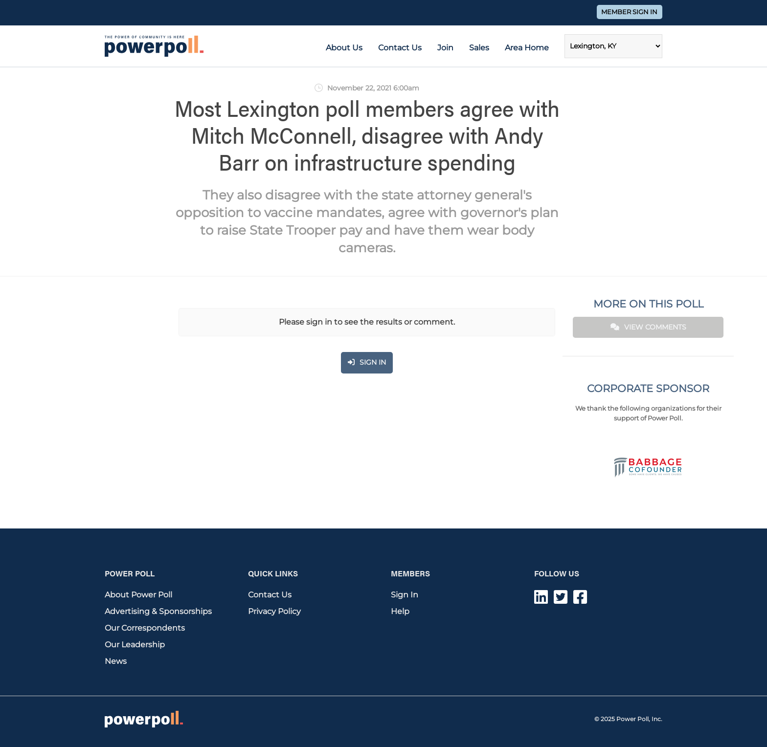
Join (445, 47)
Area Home (527, 47)
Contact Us (400, 47)
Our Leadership (135, 644)
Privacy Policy (274, 611)
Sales (479, 47)
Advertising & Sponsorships (158, 611)
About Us (344, 47)
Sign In (404, 594)
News (116, 661)
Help (400, 611)
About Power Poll (138, 594)
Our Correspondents (145, 628)
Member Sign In (629, 12)
